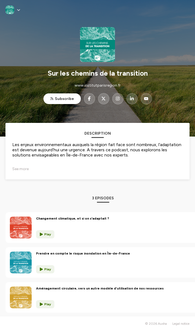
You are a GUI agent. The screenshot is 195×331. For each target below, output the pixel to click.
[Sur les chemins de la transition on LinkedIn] (132, 98)
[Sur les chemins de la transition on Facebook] (89, 98)
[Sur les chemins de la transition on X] (103, 98)
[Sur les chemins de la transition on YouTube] (146, 98)
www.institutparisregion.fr (98, 85)
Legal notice (181, 324)
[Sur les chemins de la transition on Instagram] (117, 98)
